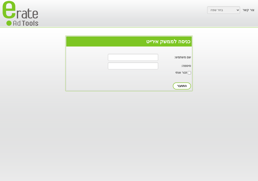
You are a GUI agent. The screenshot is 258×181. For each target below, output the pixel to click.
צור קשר (248, 10)
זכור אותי (181, 72)
